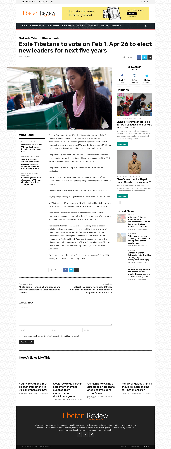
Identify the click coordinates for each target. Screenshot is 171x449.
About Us (124, 447)
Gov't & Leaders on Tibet (29, 173)
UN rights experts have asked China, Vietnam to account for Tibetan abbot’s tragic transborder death (91, 290)
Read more (122, 144)
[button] (146, 26)
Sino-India (131, 215)
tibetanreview (127, 119)
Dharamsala (50, 38)
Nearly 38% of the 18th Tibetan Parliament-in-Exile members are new (31, 148)
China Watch (132, 234)
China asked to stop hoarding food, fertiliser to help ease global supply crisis (139, 239)
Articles (119, 118)
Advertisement (134, 447)
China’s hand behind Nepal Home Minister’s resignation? (134, 181)
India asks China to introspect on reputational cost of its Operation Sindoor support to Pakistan (139, 222)
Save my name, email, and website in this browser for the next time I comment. (50, 336)
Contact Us (145, 447)
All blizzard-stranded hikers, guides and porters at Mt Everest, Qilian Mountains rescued (39, 290)
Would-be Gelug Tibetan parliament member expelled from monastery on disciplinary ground (30, 164)
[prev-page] (118, 202)
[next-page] (121, 202)
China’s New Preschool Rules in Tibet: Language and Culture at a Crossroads (134, 124)
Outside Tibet (29, 38)
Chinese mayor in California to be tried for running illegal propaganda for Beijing (139, 256)
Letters (119, 176)
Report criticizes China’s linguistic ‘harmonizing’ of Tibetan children (137, 387)
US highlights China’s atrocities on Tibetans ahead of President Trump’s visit (31, 181)
